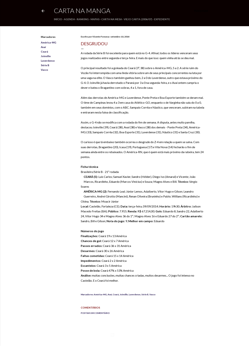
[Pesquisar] (201, 11)
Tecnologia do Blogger (124, 335)
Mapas (95, 19)
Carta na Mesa (111, 19)
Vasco (44, 69)
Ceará (44, 51)
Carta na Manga (82, 11)
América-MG (48, 42)
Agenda (69, 19)
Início (58, 19)
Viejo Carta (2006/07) (138, 19)
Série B (45, 65)
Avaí (43, 47)
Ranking (83, 19)
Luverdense (48, 60)
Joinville (46, 56)
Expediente (162, 19)
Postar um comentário (95, 313)
